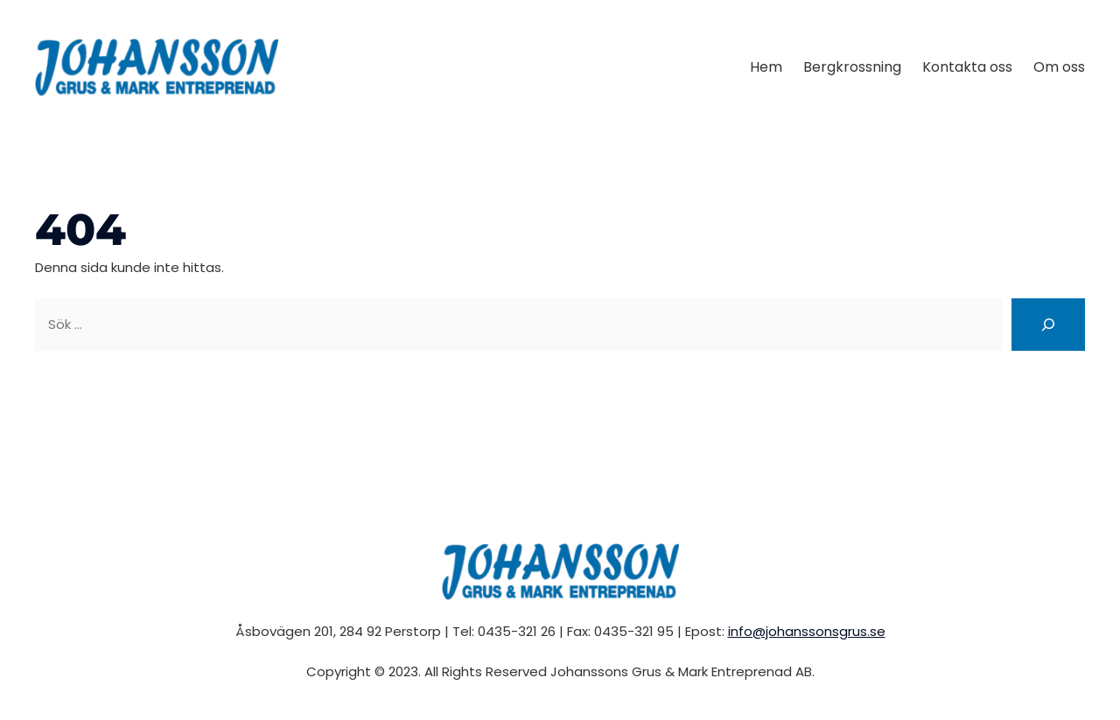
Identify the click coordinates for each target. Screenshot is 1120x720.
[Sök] (1048, 324)
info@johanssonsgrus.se (807, 631)
